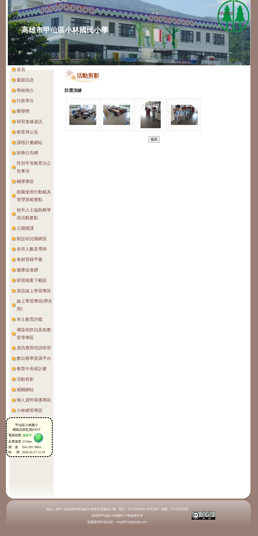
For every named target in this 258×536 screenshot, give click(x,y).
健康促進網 (27, 270)
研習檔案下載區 (32, 280)
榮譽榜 (23, 111)
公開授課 (25, 228)
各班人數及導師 (32, 249)
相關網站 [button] (25, 389)
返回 (153, 139)
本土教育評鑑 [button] (29, 319)
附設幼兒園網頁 (32, 238)
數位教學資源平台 (34, 358)
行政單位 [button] (25, 100)
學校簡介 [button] (25, 90)
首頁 (21, 69)
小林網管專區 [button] (29, 410)
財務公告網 (27, 152)
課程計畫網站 (29, 142)
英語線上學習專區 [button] (34, 291)
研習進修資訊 (29, 121)
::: (213, 14)
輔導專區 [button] (25, 181)
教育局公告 (27, 132)
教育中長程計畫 (32, 368)
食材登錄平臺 (29, 259)
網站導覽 (226, 13)
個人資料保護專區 (34, 400)
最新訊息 (25, 80)
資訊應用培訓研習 (34, 348)
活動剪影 (25, 379)
